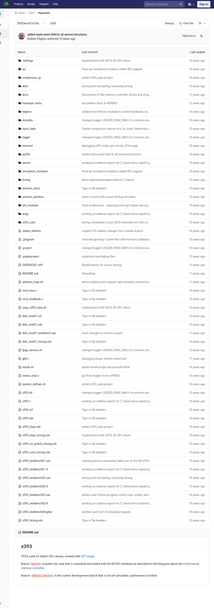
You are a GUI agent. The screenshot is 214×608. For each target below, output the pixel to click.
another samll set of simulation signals (106, 512)
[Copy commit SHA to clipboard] (202, 36)
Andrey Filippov (37, 38)
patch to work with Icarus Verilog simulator (109, 196)
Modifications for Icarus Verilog (102, 265)
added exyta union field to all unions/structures (58, 34)
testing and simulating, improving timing (107, 86)
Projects (18, 4)
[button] (5, 603)
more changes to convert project (102, 333)
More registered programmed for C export (108, 179)
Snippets (44, 4)
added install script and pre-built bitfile (106, 367)
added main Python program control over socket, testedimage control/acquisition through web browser (147, 494)
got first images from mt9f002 (101, 375)
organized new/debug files (99, 256)
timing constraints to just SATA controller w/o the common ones (122, 222)
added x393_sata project (97, 77)
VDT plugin (88, 556)
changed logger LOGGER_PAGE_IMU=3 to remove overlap (118, 120)
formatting (89, 273)
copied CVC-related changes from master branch (113, 231)
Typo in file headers (94, 188)
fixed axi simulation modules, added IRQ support (112, 69)
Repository (45, 13)
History (170, 23)
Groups (31, 4)
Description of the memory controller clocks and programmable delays (126, 94)
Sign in (203, 4)
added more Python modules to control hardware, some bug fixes (123, 111)
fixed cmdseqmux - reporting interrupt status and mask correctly (122, 205)
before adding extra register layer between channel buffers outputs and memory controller (138, 282)
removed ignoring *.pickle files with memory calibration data (120, 239)
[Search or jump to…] (165, 4)
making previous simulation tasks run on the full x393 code (119, 460)
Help (55, 4)
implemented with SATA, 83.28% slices (106, 60)
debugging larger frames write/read (104, 358)
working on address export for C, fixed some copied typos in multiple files (128, 162)
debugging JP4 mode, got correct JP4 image (110, 145)
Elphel (20, 12)
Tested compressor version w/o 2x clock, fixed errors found (119, 128)
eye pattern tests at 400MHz (100, 103)
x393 (53, 23)
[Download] (203, 23)
